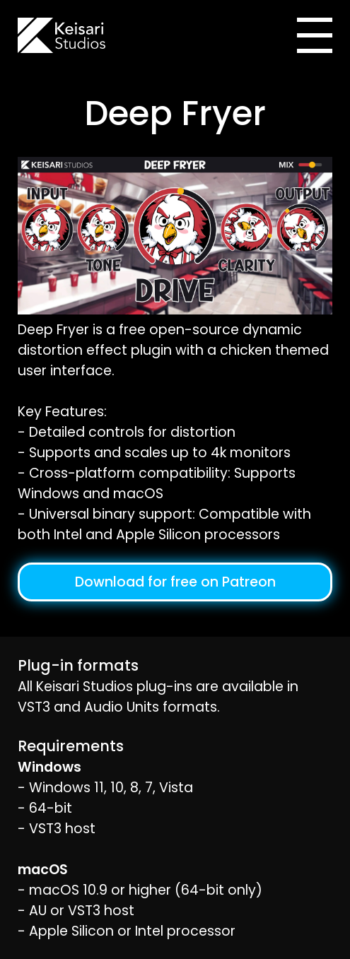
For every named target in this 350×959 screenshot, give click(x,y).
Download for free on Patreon (175, 582)
